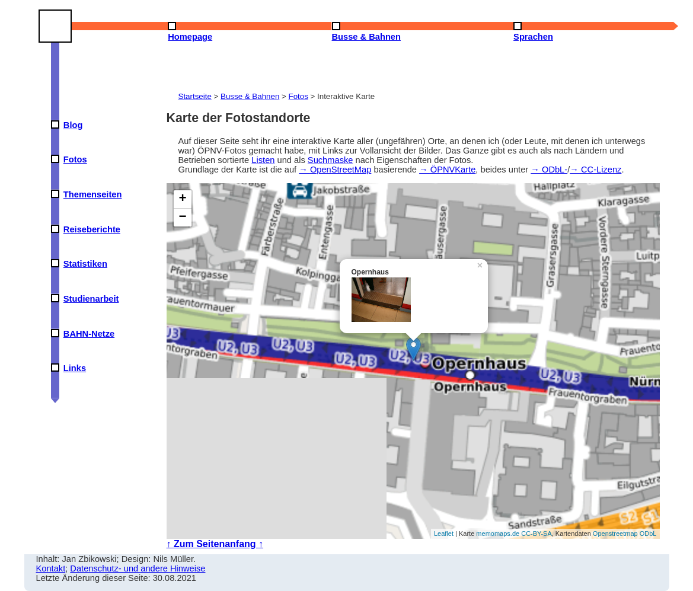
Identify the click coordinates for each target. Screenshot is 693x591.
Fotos (75, 159)
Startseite (195, 96)
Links (74, 368)
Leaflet (444, 533)
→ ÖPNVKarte (447, 169)
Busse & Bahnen (250, 96)
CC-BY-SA (536, 533)
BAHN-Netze (88, 333)
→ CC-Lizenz (595, 169)
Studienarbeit (91, 299)
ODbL (648, 533)
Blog (73, 125)
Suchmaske (330, 160)
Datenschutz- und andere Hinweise (137, 568)
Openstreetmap (615, 533)
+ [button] (182, 199)
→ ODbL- (549, 169)
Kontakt (51, 568)
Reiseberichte (91, 229)
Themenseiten (92, 194)
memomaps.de (497, 533)
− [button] (182, 217)
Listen (262, 160)
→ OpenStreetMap (335, 169)
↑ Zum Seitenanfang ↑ (215, 544)
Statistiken (85, 264)
